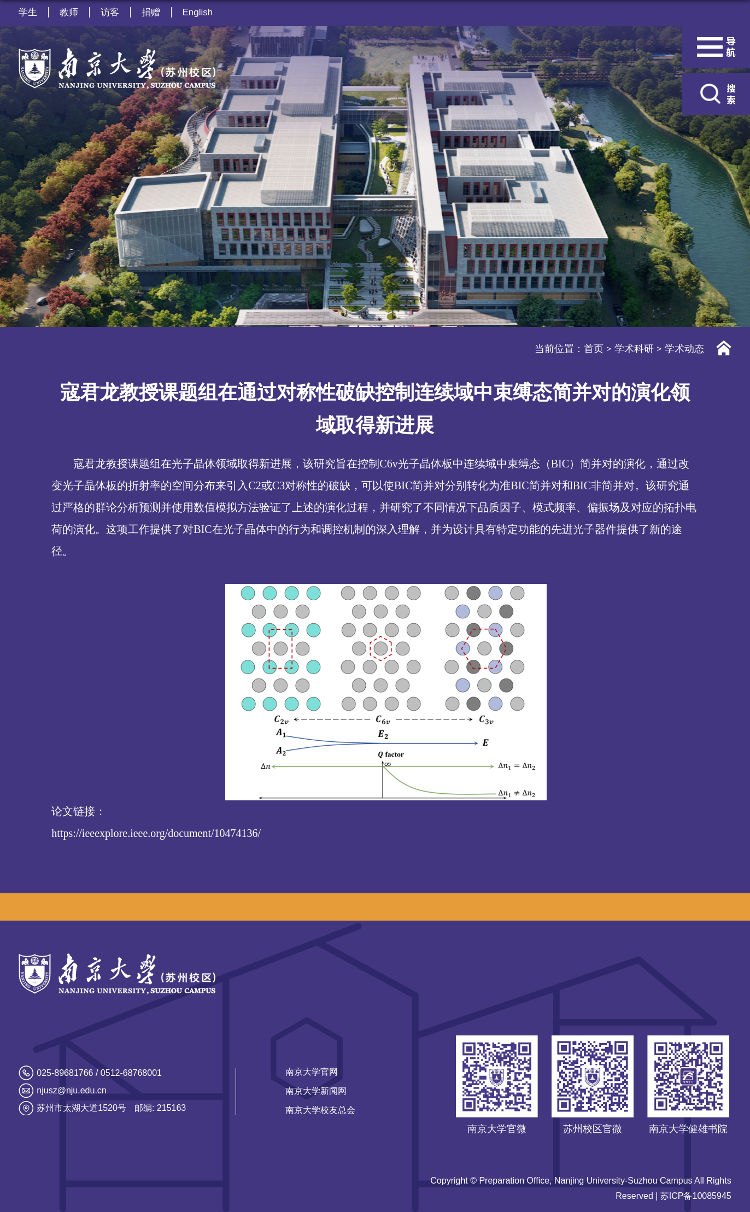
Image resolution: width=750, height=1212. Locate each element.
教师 (69, 12)
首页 (593, 348)
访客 (110, 12)
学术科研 (634, 348)
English (198, 12)
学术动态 (684, 348)
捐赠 (151, 12)
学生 (28, 12)
